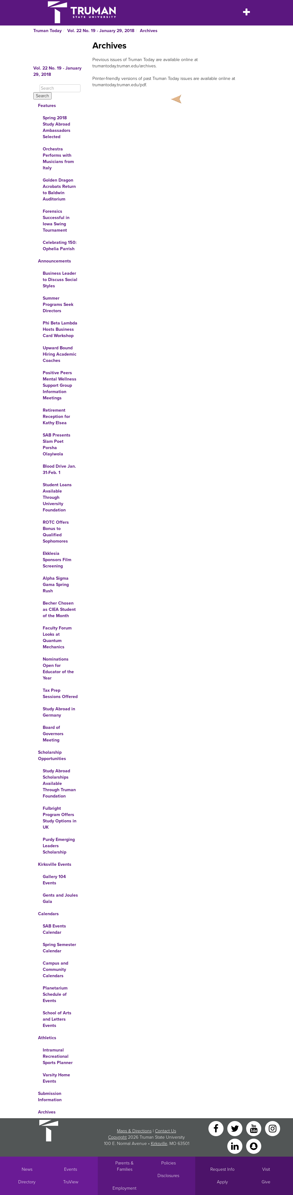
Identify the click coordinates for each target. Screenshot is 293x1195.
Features (47, 105)
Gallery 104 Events (54, 880)
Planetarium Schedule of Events (55, 994)
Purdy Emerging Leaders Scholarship (59, 846)
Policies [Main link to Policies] (168, 1163)
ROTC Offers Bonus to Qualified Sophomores (56, 532)
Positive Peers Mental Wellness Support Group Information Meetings (59, 385)
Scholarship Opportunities (52, 755)
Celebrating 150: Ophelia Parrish (60, 245)
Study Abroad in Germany (59, 712)
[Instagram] (272, 1128)
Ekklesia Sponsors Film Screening (57, 560)
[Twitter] (235, 1128)
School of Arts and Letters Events (57, 1019)
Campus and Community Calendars (55, 969)
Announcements (54, 261)
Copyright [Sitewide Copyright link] (117, 1137)
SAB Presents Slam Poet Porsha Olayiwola (56, 444)
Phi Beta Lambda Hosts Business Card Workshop (60, 329)
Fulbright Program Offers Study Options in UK (59, 818)
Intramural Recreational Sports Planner (58, 1056)
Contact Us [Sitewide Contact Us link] (165, 1131)
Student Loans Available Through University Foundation (57, 497)
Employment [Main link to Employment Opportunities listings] (124, 1188)
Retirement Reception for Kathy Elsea (56, 417)
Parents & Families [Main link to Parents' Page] (124, 1166)
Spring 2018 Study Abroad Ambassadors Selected (56, 127)
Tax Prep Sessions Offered (60, 693)
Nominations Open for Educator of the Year (58, 669)
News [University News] (27, 1169)
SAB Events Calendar (54, 929)
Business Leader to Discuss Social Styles (60, 280)
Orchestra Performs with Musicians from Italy (58, 158)
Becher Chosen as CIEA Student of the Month (59, 609)
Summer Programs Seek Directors (58, 304)
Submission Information (50, 1096)
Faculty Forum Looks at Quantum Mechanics (57, 637)
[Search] (60, 88)
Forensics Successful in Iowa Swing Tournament (56, 221)
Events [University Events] (70, 1169)
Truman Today (47, 30)
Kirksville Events (54, 864)
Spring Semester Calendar (59, 948)
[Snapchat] (254, 1145)
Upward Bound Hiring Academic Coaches (59, 354)
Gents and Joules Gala (60, 898)
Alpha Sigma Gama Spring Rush (56, 585)
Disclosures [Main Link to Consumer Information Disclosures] (168, 1175)
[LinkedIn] (235, 1145)
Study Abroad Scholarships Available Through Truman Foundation (59, 783)
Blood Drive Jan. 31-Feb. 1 (59, 469)
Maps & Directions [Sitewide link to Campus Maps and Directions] (134, 1131)
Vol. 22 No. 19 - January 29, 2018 (100, 30)
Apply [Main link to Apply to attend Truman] (222, 1182)
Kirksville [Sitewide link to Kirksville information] (159, 1143)
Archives (149, 30)
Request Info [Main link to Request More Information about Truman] (222, 1169)
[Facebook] (216, 1128)
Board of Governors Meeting (53, 734)
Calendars (48, 913)
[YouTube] (254, 1128)
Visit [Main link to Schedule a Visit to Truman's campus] (266, 1169)
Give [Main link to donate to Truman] (266, 1182)
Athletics (47, 1037)
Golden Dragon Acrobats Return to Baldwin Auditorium (59, 190)
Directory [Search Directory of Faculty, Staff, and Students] (27, 1182)
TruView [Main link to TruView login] (70, 1182)
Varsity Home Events (56, 1078)
